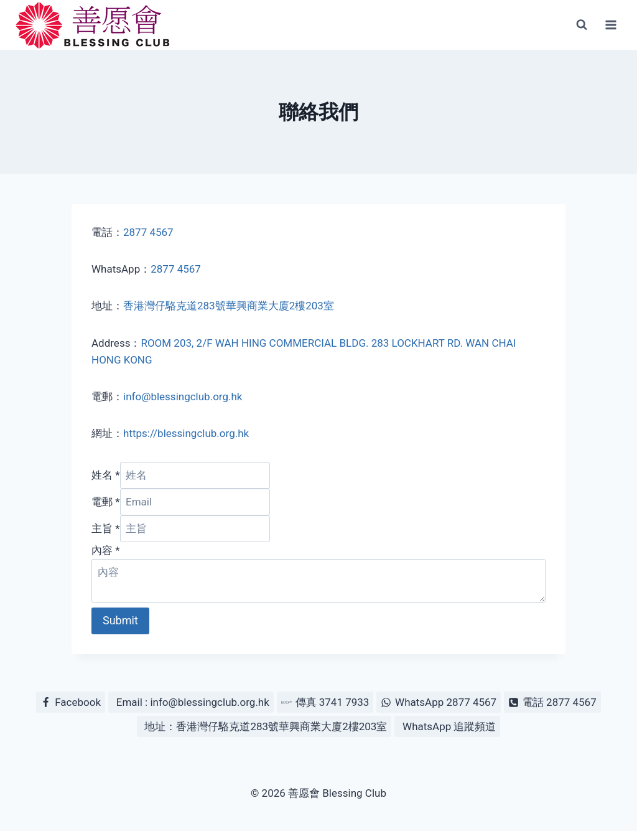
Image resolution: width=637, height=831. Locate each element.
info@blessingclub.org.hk (182, 396)
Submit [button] (120, 620)
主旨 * (105, 528)
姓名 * (105, 475)
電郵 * (105, 501)
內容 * (105, 550)
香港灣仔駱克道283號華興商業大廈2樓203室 (228, 305)
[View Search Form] (581, 25)
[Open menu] (610, 24)
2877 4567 (148, 232)
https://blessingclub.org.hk (186, 433)
